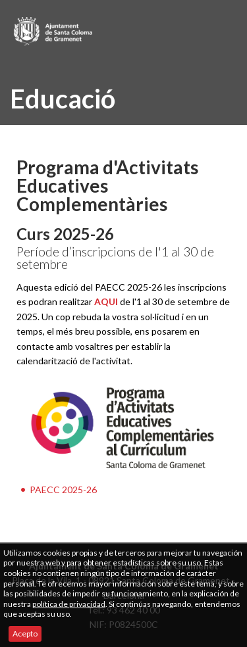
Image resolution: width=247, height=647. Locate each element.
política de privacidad (68, 604)
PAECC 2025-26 (63, 489)
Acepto (25, 633)
